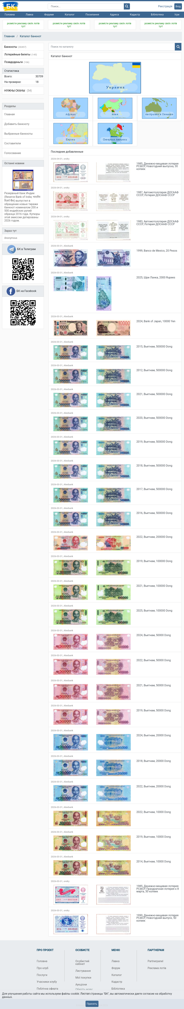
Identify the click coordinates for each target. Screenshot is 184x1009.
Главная (9, 36)
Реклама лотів (157, 968)
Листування (83, 970)
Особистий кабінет (82, 963)
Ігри (176, 14)
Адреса (114, 14)
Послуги (42, 975)
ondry (66, 158)
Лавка (29, 14)
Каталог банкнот (30, 36)
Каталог (69, 14)
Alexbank (68, 246)
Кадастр (135, 14)
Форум (116, 968)
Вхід (178, 6)
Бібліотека (157, 14)
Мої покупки (83, 977)
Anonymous (10, 238)
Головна (10, 14)
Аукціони (81, 984)
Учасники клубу (47, 981)
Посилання (92, 14)
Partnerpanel (155, 961)
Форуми (49, 14)
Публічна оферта (47, 988)
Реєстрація (165, 6)
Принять (92, 1003)
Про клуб (42, 968)
